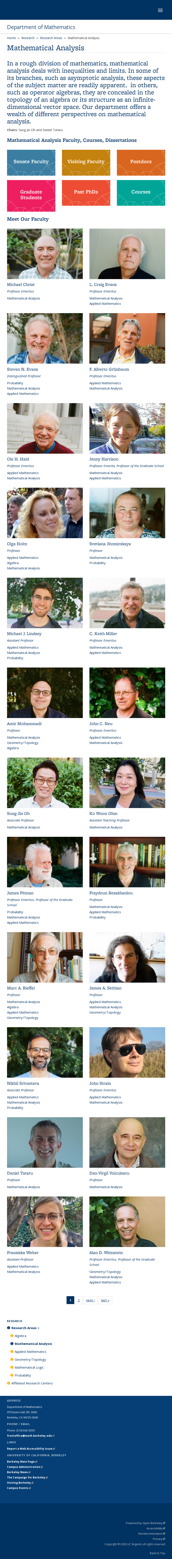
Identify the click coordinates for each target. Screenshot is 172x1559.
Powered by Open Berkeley (145, 1523)
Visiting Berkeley (20, 1483)
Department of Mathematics (41, 27)
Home (11, 38)
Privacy (159, 1539)
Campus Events (19, 1488)
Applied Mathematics (30, 1351)
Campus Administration (25, 1467)
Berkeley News (19, 1472)
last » (106, 1301)
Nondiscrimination (151, 1534)
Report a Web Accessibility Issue (31, 1449)
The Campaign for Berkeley (27, 1477)
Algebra (20, 1335)
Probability (23, 1375)
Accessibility (156, 1528)
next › (92, 1301)
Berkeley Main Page (22, 1461)
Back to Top (157, 1553)
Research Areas (51, 38)
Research (27, 38)
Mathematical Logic (29, 1367)
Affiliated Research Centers (32, 1383)
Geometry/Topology (30, 1359)
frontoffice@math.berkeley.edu (30, 1436)
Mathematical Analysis (33, 1343)
